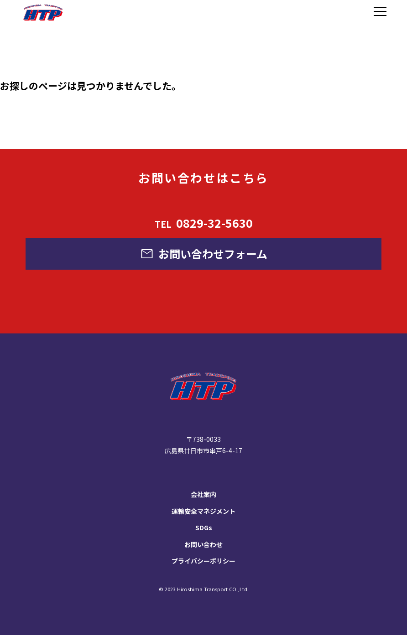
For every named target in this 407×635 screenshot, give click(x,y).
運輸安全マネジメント (203, 511)
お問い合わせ (203, 544)
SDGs (203, 527)
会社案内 (203, 494)
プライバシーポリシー (203, 560)
